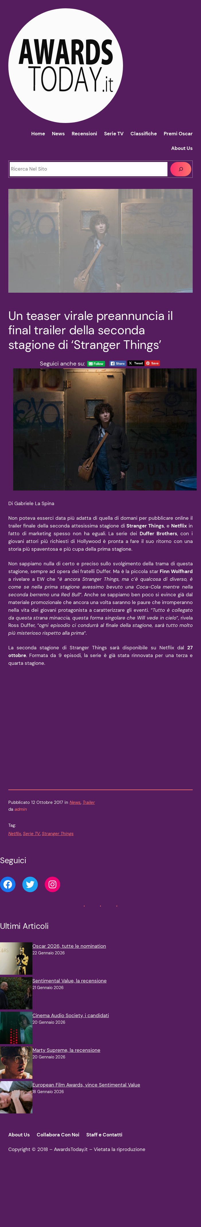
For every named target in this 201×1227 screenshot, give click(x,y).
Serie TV (31, 834)
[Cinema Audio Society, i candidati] (16, 1029)
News (75, 802)
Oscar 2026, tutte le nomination (69, 946)
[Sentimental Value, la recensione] (16, 994)
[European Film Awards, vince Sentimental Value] (16, 1098)
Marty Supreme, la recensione (66, 1050)
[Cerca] (180, 169)
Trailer (89, 802)
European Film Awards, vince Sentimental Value (86, 1085)
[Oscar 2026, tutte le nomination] (16, 959)
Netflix (14, 834)
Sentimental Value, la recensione (69, 981)
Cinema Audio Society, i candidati (70, 1015)
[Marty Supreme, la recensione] (16, 1063)
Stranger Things (58, 834)
